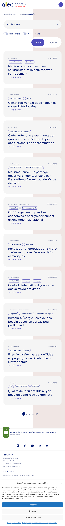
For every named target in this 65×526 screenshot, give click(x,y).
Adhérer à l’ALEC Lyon (10, 461)
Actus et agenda (18, 14)
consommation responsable (19, 131)
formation (37, 281)
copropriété (14, 208)
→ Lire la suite (14, 77)
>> (41, 414)
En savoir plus (15, 435)
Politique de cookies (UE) (11, 466)
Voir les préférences (32, 517)
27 (36, 414)
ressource (35, 387)
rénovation (29, 62)
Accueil (6, 14)
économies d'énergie (29, 208)
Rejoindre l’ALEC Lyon (10, 458)
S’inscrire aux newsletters (12, 463)
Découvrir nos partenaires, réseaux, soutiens (18, 475)
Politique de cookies (14, 523)
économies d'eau (27, 314)
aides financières (16, 62)
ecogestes (26, 281)
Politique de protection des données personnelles (39, 523)
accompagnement (16, 98)
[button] (61, 483)
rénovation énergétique (33, 168)
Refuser (32, 511)
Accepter (32, 505)
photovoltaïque (15, 350)
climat (29, 98)
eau (11, 387)
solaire (27, 350)
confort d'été (14, 281)
